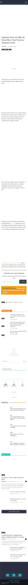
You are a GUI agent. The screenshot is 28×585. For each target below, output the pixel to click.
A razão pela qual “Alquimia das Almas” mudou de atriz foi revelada (12, 536)
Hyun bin (15, 302)
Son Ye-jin (13, 223)
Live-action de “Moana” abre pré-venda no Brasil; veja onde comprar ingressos (17, 316)
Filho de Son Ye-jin (9, 302)
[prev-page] (2, 338)
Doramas (3, 49)
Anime (11, 424)
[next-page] (5, 338)
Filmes (6, 49)
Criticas (11, 432)
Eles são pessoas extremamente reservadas (11, 262)
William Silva (4, 46)
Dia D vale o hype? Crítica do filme (17, 491)
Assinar (23, 281)
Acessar (24, 361)
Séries (10, 49)
